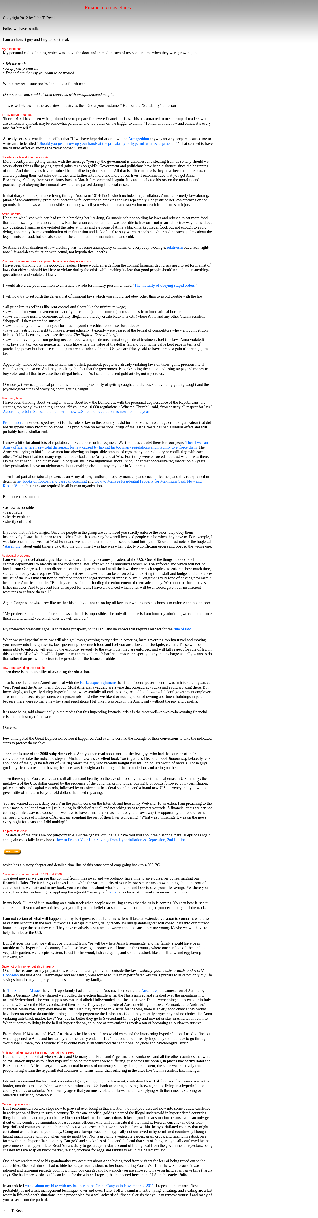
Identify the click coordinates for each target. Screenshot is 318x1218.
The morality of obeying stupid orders (164, 285)
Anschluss (149, 990)
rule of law (182, 629)
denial (112, 892)
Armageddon (138, 139)
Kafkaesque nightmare (98, 682)
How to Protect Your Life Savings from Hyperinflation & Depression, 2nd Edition (120, 840)
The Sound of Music (23, 990)
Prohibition (12, 422)
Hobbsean (11, 975)
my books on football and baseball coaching (52, 481)
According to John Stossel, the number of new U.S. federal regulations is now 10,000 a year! (76, 411)
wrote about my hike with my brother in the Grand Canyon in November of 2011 (89, 1186)
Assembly (13, 546)
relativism (175, 247)
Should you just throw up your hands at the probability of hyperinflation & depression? (108, 143)
